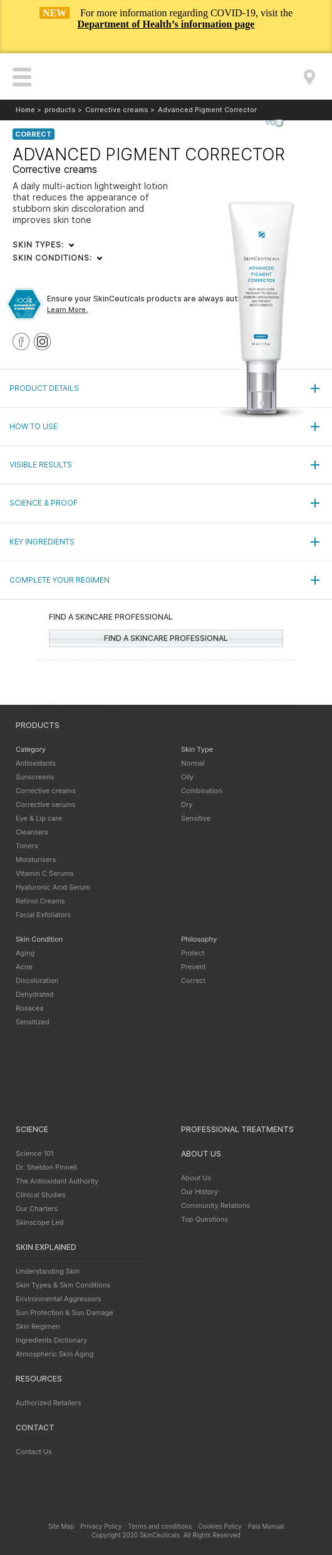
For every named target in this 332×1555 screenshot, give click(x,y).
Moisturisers (36, 859)
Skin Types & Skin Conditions (63, 1285)
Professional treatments (237, 1129)
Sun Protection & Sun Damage (64, 1312)
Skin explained (46, 1247)
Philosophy (199, 939)
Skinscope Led (40, 1222)
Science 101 (35, 1153)
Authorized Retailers (48, 1402)
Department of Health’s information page (166, 24)
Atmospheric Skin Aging (55, 1354)
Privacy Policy (101, 1526)
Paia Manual (266, 1526)
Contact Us (34, 1451)
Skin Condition (39, 939)
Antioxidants (36, 763)
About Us (196, 1177)
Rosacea (29, 1008)
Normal (193, 763)
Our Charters (37, 1208)
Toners (27, 845)
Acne (24, 966)
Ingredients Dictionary (51, 1340)
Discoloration (37, 980)
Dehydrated (34, 994)
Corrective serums (46, 804)
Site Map (61, 1526)
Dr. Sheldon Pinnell (46, 1167)
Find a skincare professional (166, 638)
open (22, 77)
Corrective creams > (120, 109)
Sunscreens (35, 776)
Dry (186, 804)
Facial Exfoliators (43, 914)
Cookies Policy (219, 1526)
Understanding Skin (48, 1271)
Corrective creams (46, 790)
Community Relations (215, 1205)
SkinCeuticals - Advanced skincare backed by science (166, 77)
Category (31, 749)
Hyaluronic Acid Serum (53, 887)
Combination (201, 790)
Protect (192, 953)
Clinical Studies (41, 1194)
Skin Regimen (38, 1326)
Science (32, 1129)
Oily (187, 776)
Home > (28, 109)
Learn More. (67, 309)
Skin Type (197, 749)
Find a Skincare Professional (309, 77)
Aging (25, 953)
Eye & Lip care (39, 818)
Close (309, 40)
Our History (199, 1191)
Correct (193, 980)
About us (201, 1153)
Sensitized (32, 1021)
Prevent (193, 966)
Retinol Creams (40, 901)
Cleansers (32, 832)
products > (63, 109)
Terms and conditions (160, 1526)
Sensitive (195, 818)
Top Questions (204, 1219)
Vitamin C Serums (45, 873)
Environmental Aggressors (58, 1298)
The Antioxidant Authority (57, 1181)
